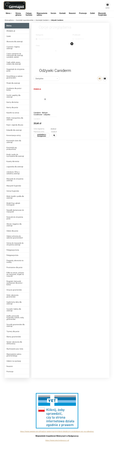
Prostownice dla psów (14, 267)
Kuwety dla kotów (12, 161)
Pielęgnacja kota (12, 255)
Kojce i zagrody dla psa (14, 125)
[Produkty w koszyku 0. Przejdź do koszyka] (107, 5)
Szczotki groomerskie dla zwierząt (15, 325)
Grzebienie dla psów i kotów (14, 89)
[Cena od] (45, 54)
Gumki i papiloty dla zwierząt (13, 96)
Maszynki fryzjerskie (13, 186)
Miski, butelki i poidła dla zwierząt (15, 197)
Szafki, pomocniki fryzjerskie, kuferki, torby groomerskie (15, 317)
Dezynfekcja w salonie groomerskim (14, 77)
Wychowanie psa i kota (14, 349)
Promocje (9, 372)
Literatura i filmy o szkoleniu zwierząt (13, 173)
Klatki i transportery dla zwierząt (14, 119)
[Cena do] (62, 54)
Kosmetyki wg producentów (11, 148)
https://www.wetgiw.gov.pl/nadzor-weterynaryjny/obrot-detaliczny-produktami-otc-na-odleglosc (57, 431)
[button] (54, 135)
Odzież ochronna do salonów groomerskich (14, 237)
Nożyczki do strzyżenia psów (14, 218)
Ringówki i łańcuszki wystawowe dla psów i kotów (14, 283)
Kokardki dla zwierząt (14, 130)
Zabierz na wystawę (13, 361)
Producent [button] (76, 35)
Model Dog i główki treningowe (13, 204)
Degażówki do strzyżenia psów (15, 70)
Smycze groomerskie (14, 290)
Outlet (8, 36)
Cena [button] (38, 46)
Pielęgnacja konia (12, 250)
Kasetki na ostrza (12, 113)
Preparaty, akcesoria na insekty (14, 261)
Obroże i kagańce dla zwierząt (13, 225)
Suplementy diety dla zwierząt (13, 303)
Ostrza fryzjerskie (12, 191)
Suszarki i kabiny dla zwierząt (13, 310)
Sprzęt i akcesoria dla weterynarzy (14, 343)
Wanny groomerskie (13, 337)
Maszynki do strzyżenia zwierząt (14, 180)
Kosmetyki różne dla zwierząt (13, 141)
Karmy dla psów (12, 107)
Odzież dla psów (12, 231)
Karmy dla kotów (12, 102)
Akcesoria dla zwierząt (14, 42)
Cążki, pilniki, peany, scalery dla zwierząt (13, 63)
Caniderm (37, 119)
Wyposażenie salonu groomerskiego (13, 355)
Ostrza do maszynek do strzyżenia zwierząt (14, 244)
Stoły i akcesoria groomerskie (12, 296)
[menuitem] (9, 13)
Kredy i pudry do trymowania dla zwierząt (15, 155)
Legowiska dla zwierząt (14, 167)
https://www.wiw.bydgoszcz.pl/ (57, 440)
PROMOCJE (10, 31)
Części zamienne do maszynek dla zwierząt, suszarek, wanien (14, 55)
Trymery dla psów (12, 331)
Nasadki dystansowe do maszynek (15, 211)
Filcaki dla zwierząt (13, 83)
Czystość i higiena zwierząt (13, 47)
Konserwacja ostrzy (13, 135)
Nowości (9, 366)
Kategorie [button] (39, 35)
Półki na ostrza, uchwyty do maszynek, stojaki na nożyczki (15, 274)
